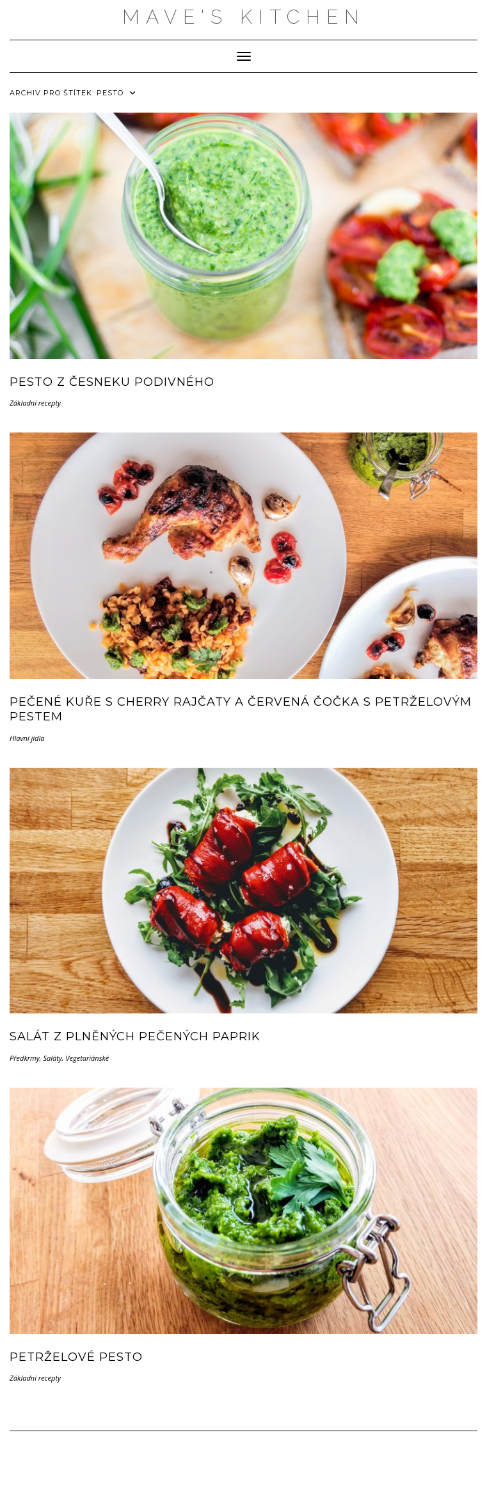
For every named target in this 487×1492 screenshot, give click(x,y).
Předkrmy (25, 1058)
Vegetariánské (87, 1058)
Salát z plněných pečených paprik (135, 1036)
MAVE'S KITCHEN (243, 17)
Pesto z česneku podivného (112, 382)
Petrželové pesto (76, 1357)
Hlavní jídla (27, 738)
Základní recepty (35, 403)
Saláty (52, 1058)
